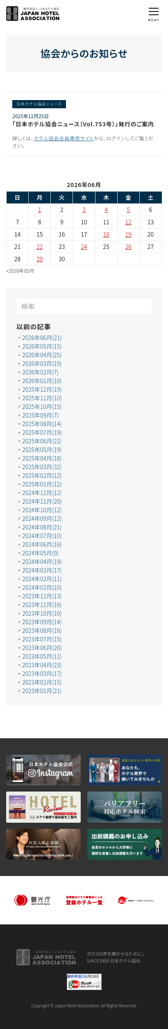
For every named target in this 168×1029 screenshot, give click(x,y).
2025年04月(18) (42, 458)
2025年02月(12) (42, 475)
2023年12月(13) (42, 596)
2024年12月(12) (42, 492)
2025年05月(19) (42, 449)
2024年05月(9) (40, 553)
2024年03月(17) (42, 570)
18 (106, 234)
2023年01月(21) (42, 691)
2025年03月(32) (42, 467)
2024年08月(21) (42, 527)
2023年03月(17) (42, 673)
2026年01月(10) (42, 380)
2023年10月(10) (42, 613)
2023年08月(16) (42, 630)
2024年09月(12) (42, 518)
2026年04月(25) (42, 355)
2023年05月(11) (42, 656)
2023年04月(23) (42, 665)
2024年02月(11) (42, 579)
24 (84, 246)
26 (128, 246)
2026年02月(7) (40, 372)
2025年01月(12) (42, 484)
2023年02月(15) (42, 682)
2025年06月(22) (42, 441)
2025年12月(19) (42, 389)
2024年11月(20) (42, 501)
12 (128, 222)
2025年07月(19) (42, 432)
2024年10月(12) (42, 510)
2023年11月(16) (42, 604)
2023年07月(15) (42, 639)
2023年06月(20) (42, 647)
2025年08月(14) (42, 424)
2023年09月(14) (42, 622)
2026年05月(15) (42, 346)
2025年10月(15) (42, 406)
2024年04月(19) (42, 561)
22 (39, 246)
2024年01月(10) (42, 587)
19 (128, 234)
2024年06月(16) (42, 544)
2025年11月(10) (42, 398)
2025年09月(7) (40, 415)
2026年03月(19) (42, 363)
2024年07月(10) (42, 536)
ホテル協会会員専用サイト (64, 138)
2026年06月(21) (42, 337)
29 (39, 259)
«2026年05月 (20, 270)
